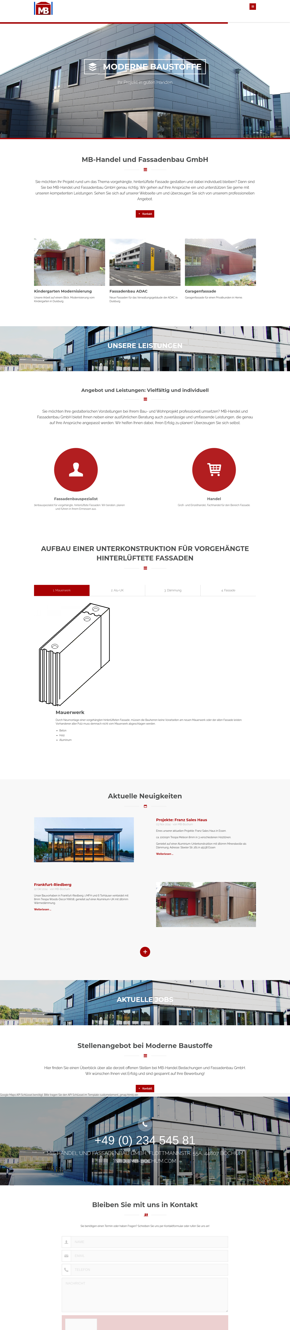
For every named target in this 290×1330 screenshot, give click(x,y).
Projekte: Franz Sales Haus (181, 820)
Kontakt (147, 213)
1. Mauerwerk (62, 590)
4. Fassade (228, 590)
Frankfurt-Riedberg (52, 884)
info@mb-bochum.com (145, 1161)
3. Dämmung (172, 590)
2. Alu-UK (117, 590)
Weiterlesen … (164, 853)
